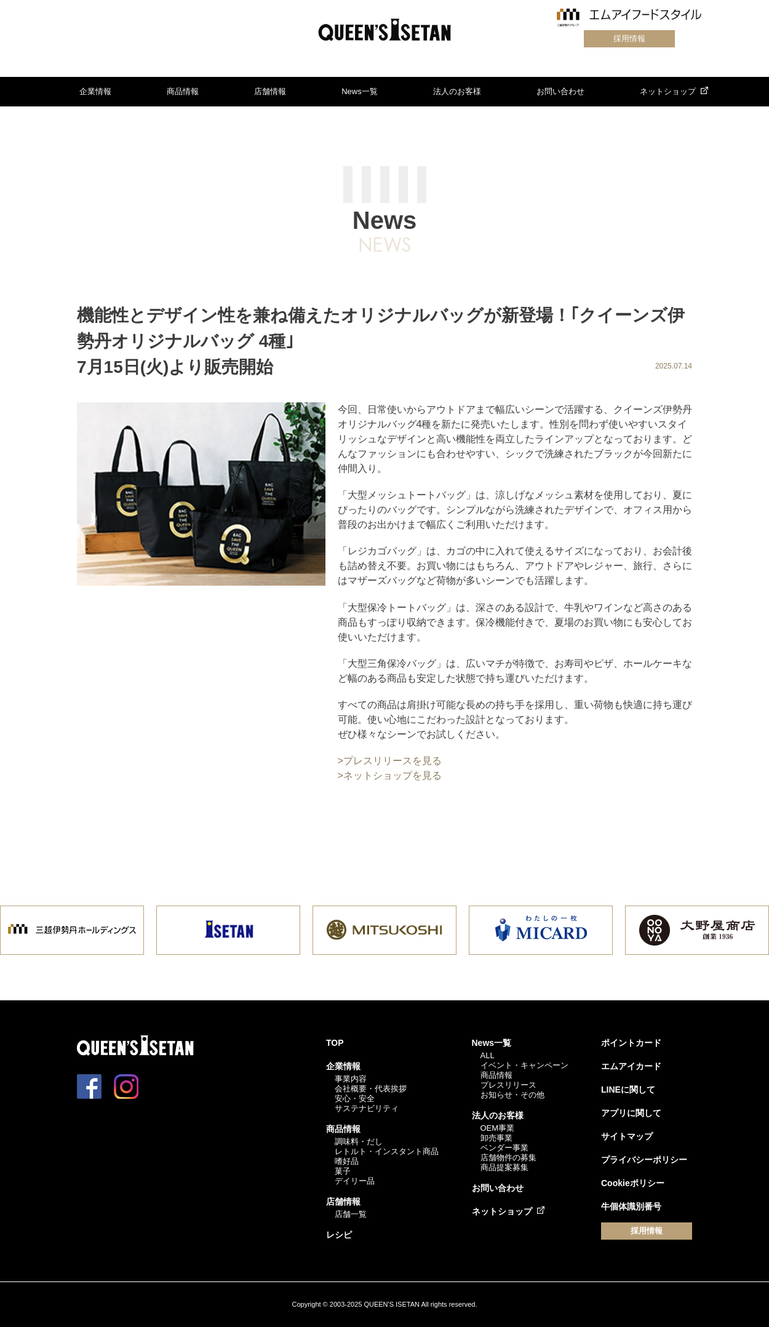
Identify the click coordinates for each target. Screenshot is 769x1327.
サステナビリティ (367, 1108)
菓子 (343, 1171)
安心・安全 (355, 1098)
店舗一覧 (351, 1214)
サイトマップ (627, 1136)
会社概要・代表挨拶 (371, 1088)
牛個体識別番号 (631, 1206)
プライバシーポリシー (644, 1160)
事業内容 (351, 1078)
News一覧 (359, 91)
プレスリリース (508, 1085)
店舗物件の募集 (508, 1157)
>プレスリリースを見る (390, 760)
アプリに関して (631, 1113)
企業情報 (95, 91)
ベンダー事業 (504, 1147)
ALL (487, 1055)
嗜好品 (347, 1161)
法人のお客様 (457, 91)
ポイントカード (631, 1043)
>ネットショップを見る (390, 775)
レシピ (339, 1235)
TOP (335, 1043)
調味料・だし (359, 1141)
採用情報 (629, 38)
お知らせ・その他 (512, 1094)
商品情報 (183, 91)
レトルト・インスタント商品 (387, 1151)
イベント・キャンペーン (524, 1065)
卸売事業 (496, 1137)
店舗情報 (270, 91)
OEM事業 (497, 1128)
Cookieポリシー (632, 1183)
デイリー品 (355, 1181)
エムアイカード (631, 1066)
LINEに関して (628, 1089)
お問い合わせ (560, 91)
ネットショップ (668, 91)
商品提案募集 (504, 1167)
